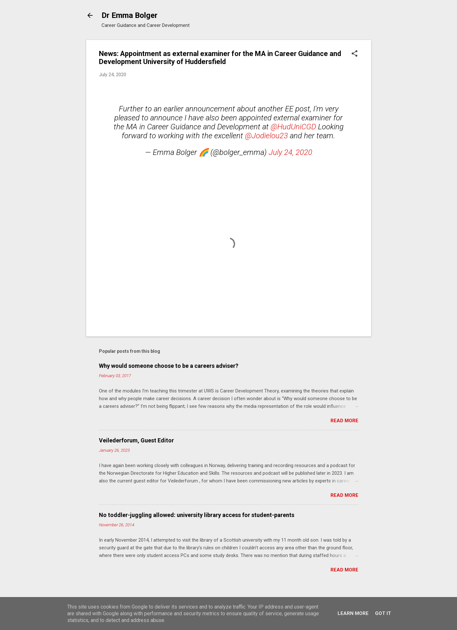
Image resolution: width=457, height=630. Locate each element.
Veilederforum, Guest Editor (136, 440)
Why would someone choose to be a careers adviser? (168, 365)
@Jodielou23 (266, 135)
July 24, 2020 (290, 152)
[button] (354, 54)
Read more (344, 421)
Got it (383, 613)
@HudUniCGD (293, 126)
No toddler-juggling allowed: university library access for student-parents (196, 515)
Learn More (353, 613)
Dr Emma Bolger (130, 15)
